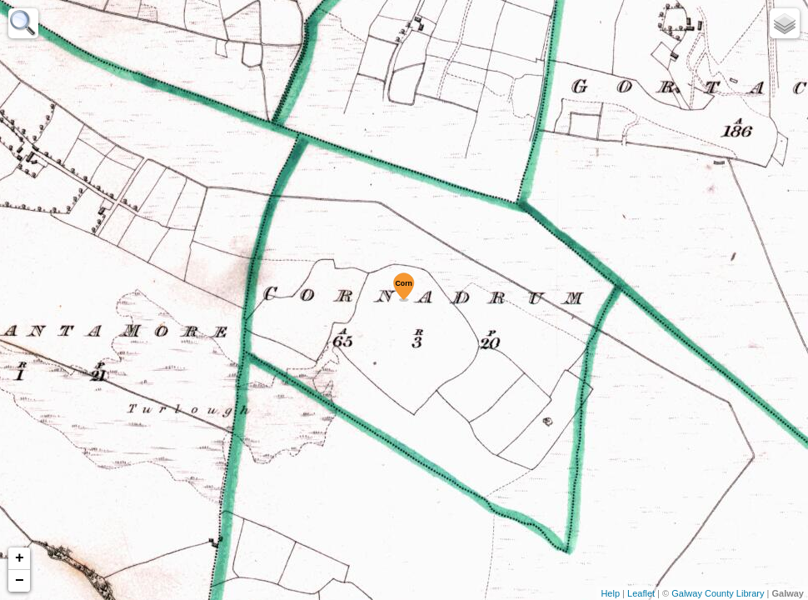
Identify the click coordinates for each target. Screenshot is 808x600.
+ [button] (19, 558)
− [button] (19, 581)
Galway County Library (717, 593)
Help (610, 593)
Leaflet (641, 593)
